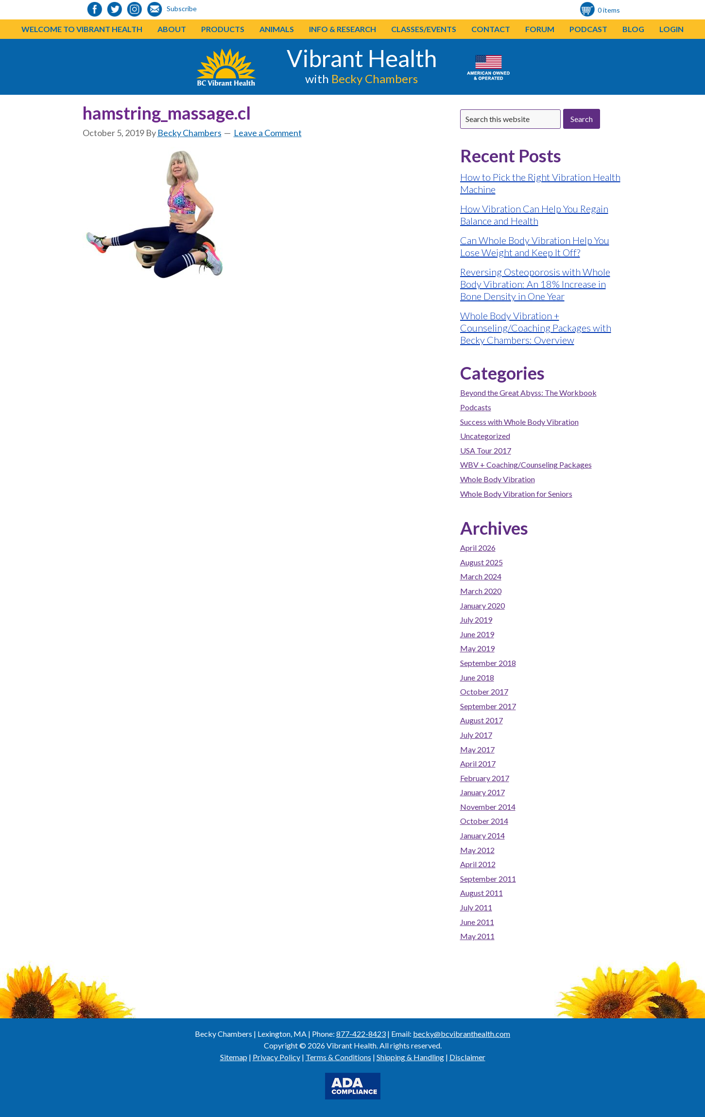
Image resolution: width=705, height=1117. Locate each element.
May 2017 (477, 749)
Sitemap (233, 1057)
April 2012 (478, 864)
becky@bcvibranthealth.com (461, 1033)
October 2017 (484, 691)
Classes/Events (423, 29)
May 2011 (477, 936)
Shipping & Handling (410, 1057)
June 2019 (477, 634)
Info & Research (342, 29)
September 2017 (488, 706)
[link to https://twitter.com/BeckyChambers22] (114, 9)
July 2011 (476, 907)
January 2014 (482, 835)
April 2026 (478, 547)
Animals (276, 29)
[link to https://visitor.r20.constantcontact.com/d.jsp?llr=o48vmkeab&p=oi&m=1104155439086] (154, 9)
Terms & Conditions (338, 1057)
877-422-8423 (361, 1033)
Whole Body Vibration (497, 479)
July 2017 (476, 734)
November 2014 (488, 806)
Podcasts (475, 407)
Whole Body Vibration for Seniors (516, 493)
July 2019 (476, 619)
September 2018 (488, 662)
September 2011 (488, 878)
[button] (245, 29)
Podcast (588, 29)
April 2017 (478, 763)
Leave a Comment (268, 132)
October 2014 (484, 820)
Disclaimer (467, 1057)
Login (671, 29)
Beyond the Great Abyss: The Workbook (528, 392)
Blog (633, 29)
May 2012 (477, 850)
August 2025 (481, 562)
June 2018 (477, 677)
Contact (490, 29)
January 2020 (482, 605)
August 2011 (481, 892)
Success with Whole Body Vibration (519, 421)
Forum (539, 29)
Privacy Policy (276, 1057)
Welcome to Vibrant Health (81, 29)
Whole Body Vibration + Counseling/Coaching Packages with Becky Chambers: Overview (535, 328)
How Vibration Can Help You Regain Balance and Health (534, 215)
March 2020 (480, 590)
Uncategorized (485, 435)
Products (222, 29)
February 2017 (484, 778)
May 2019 (477, 648)
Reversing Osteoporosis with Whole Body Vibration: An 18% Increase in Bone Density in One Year (535, 284)
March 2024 (480, 576)
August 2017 (481, 720)
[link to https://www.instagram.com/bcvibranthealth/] (134, 9)
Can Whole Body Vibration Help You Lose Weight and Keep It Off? (534, 246)
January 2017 (482, 792)
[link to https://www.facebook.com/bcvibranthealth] (95, 9)
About (171, 29)
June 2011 (477, 921)
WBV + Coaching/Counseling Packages (526, 464)
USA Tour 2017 (485, 450)
